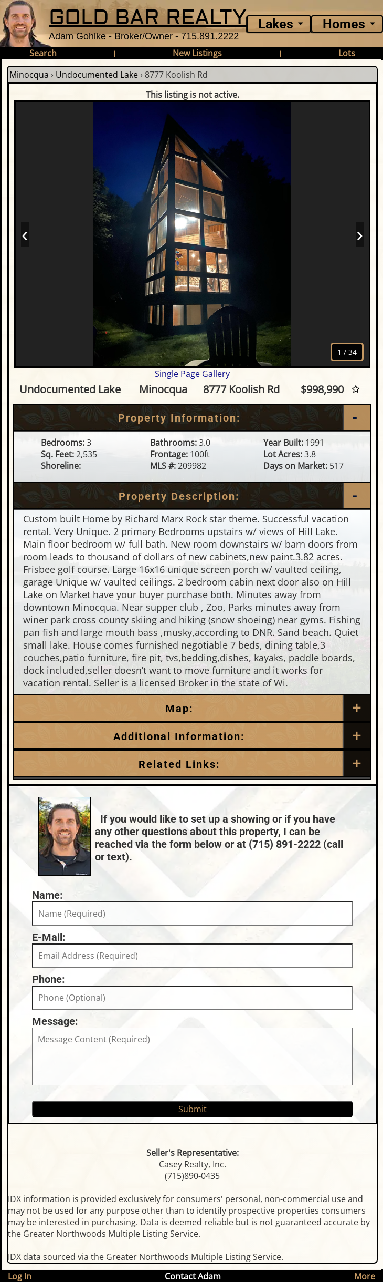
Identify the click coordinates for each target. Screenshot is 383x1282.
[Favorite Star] (356, 389)
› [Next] (359, 233)
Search (43, 53)
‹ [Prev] (25, 233)
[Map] (192, 708)
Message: (55, 1021)
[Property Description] (192, 496)
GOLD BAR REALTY (148, 17)
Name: (47, 895)
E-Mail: (49, 937)
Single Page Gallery (192, 374)
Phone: (48, 979)
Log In (19, 1276)
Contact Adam (193, 1276)
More (364, 1276)
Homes (344, 24)
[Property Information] (192, 418)
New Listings (197, 53)
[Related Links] (192, 764)
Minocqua (29, 74)
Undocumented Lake (97, 74)
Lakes (275, 24)
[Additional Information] (192, 736)
